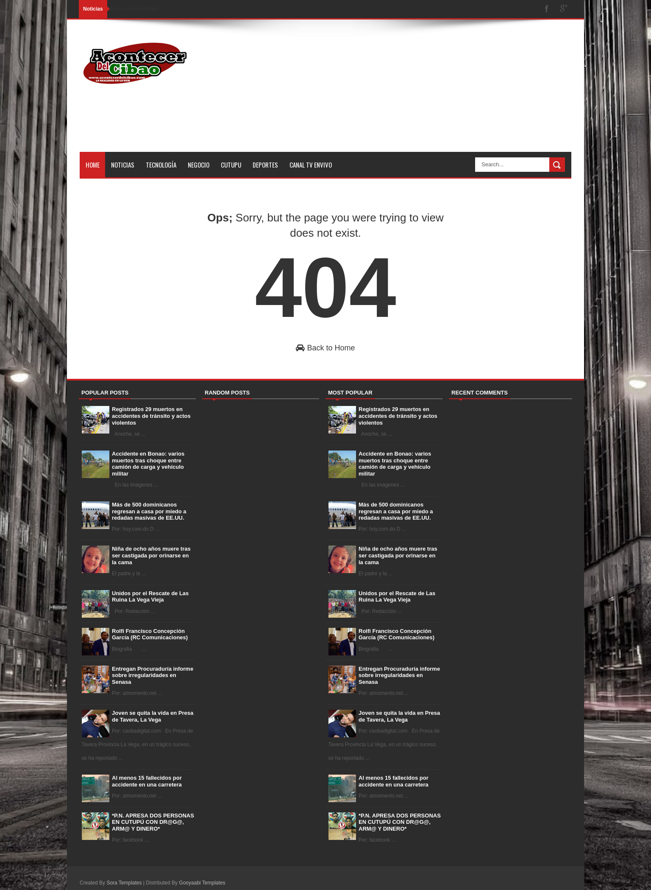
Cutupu (231, 164)
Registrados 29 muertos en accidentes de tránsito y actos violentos (151, 415)
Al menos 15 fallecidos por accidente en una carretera (147, 781)
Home (93, 164)
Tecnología (161, 164)
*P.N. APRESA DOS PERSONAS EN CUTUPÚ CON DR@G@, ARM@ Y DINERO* (153, 822)
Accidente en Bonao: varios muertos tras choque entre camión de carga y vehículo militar (148, 464)
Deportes (265, 164)
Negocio (198, 164)
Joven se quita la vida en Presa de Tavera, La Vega (152, 716)
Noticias (122, 164)
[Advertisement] (417, 92)
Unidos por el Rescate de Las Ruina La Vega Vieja (150, 596)
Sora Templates (124, 883)
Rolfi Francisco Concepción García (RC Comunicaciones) (150, 634)
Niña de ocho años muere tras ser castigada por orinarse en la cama (151, 555)
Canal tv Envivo (310, 164)
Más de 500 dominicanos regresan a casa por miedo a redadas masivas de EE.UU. (149, 511)
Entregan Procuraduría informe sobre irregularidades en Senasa (152, 675)
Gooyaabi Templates (202, 883)
